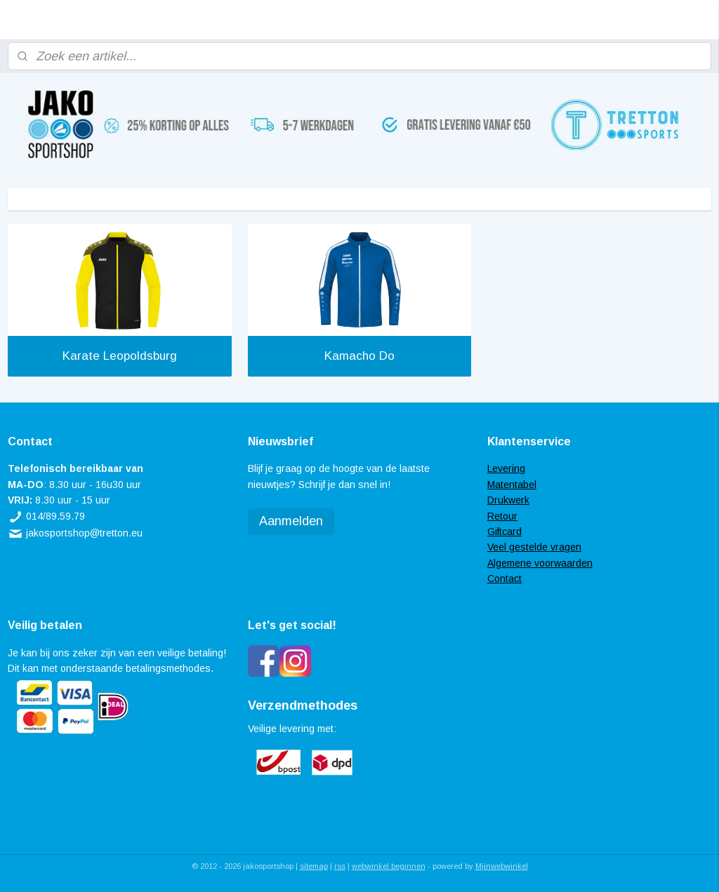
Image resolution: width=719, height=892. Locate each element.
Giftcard (504, 531)
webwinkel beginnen (389, 866)
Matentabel (511, 484)
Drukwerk (508, 500)
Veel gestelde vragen (534, 547)
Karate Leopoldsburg (119, 356)
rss (339, 866)
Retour (502, 516)
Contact (504, 578)
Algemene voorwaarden (540, 563)
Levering (506, 468)
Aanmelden (291, 521)
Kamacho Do (359, 356)
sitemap (314, 866)
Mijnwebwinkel (501, 866)
